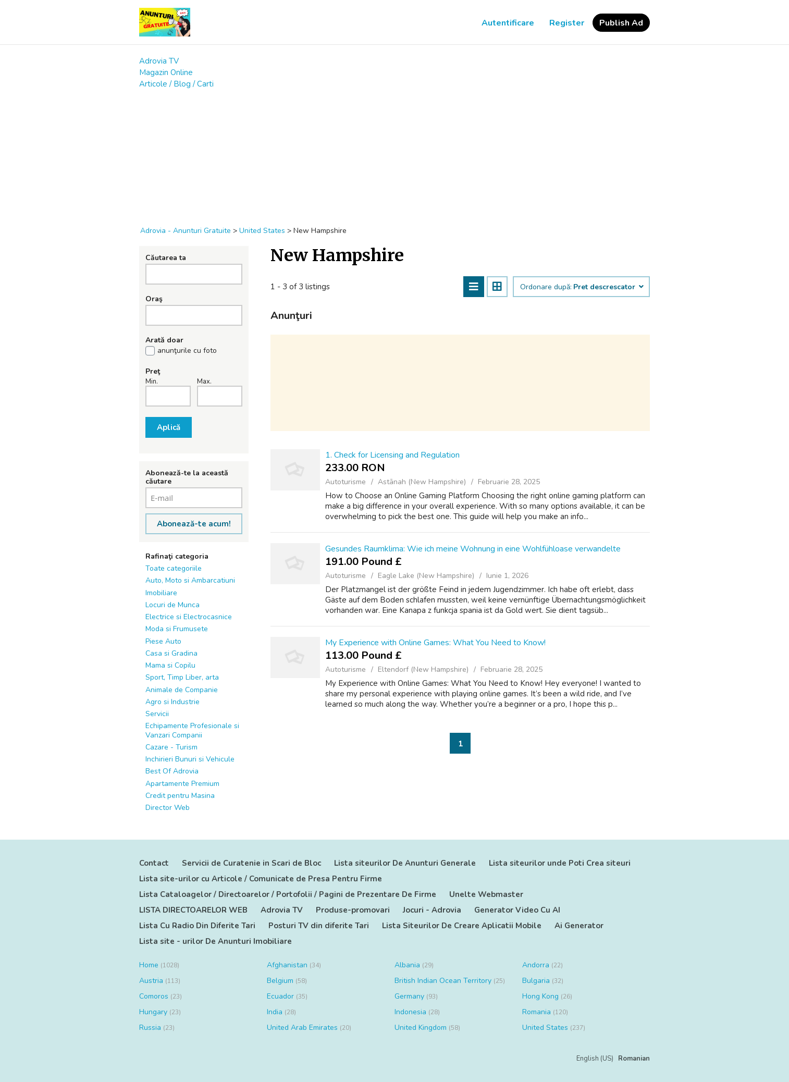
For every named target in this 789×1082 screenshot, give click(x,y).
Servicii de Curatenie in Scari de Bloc (251, 863)
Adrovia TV (159, 61)
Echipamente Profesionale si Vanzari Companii (192, 730)
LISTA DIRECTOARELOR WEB (193, 910)
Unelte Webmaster (486, 894)
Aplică (168, 427)
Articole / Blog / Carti (176, 84)
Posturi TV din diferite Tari (318, 925)
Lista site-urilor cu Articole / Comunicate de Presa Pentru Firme (260, 879)
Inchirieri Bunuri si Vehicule (190, 759)
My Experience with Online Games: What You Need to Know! (435, 642)
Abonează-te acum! (194, 524)
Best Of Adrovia (172, 771)
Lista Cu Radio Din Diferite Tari (197, 925)
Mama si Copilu (170, 665)
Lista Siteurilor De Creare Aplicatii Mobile (461, 925)
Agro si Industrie (172, 702)
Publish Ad (621, 23)
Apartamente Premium (182, 784)
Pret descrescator (608, 287)
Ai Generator (578, 925)
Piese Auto (163, 641)
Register (566, 23)
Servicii (157, 714)
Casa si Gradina (171, 653)
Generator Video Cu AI (517, 910)
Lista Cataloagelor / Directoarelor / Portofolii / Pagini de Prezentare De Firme (287, 894)
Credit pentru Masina (180, 796)
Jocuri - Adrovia (432, 910)
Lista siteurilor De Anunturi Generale (405, 863)
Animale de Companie (181, 690)
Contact (154, 863)
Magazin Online (166, 72)
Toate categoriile (173, 568)
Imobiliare (161, 593)
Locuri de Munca (172, 605)
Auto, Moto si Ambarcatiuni (190, 580)
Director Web (167, 808)
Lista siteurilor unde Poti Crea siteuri (560, 863)
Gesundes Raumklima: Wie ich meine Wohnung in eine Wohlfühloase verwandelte (473, 549)
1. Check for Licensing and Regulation (392, 455)
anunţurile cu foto (187, 350)
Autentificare (508, 23)
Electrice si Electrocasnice (188, 617)
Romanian (634, 1058)
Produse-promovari (353, 910)
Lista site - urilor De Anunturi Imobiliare (215, 941)
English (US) (594, 1058)
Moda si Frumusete (176, 629)
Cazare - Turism (171, 747)
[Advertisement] (394, 153)
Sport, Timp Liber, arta (182, 677)
